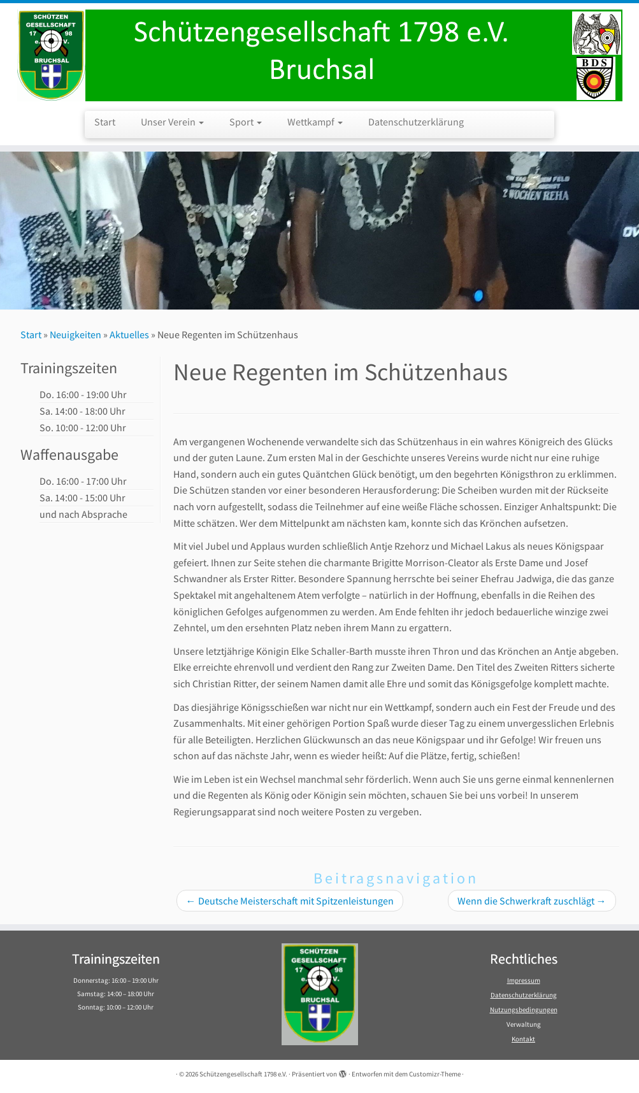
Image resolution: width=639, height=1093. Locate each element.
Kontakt (523, 1038)
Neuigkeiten (75, 334)
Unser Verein (172, 121)
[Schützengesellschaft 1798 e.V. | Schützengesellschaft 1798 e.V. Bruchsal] (319, 55)
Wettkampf (315, 121)
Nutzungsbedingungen (523, 1009)
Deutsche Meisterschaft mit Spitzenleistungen (290, 900)
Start (104, 121)
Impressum (523, 980)
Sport (245, 121)
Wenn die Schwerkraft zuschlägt (532, 900)
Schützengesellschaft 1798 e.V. (243, 1073)
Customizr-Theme (435, 1073)
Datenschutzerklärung (416, 121)
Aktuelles (129, 334)
